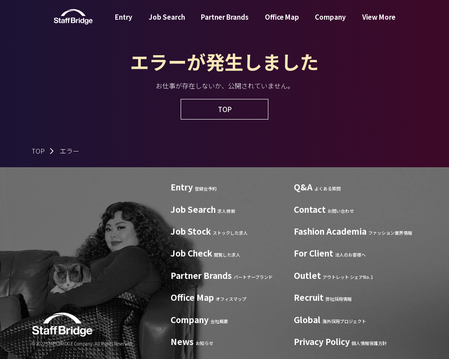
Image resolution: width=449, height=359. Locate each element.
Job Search (167, 23)
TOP (38, 150)
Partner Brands (225, 23)
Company (330, 23)
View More (379, 23)
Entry (123, 23)
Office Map (282, 23)
